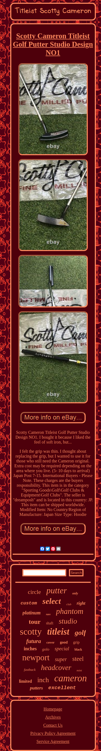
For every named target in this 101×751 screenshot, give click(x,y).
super (61, 659)
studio (68, 621)
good (64, 642)
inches (30, 648)
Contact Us (53, 725)
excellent (62, 688)
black (78, 649)
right (81, 603)
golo (45, 649)
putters (36, 688)
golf (80, 633)
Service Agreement (52, 741)
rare (48, 614)
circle (34, 591)
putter (56, 590)
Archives (53, 717)
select (51, 601)
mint (79, 670)
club (68, 604)
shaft (49, 623)
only (75, 593)
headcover (56, 668)
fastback (30, 670)
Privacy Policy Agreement (53, 733)
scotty (31, 632)
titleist (58, 632)
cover (50, 642)
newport (36, 657)
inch (43, 680)
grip (76, 642)
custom (28, 603)
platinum (32, 612)
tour (35, 621)
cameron (70, 678)
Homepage (53, 709)
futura (33, 641)
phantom (69, 611)
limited (25, 681)
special (62, 648)
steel (77, 658)
